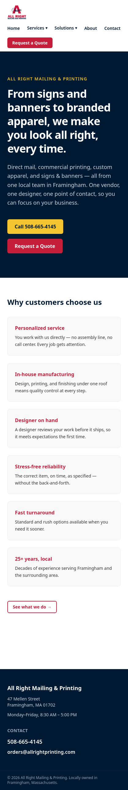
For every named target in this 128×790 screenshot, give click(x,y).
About (90, 28)
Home (13, 28)
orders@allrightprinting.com (41, 752)
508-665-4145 (24, 741)
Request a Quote (30, 43)
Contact (112, 28)
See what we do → (32, 607)
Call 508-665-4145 (35, 226)
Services (37, 28)
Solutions (66, 28)
